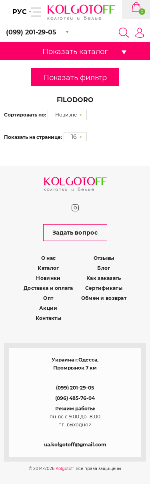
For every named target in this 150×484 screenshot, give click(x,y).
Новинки (48, 278)
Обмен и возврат (103, 298)
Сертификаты (103, 288)
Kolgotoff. (65, 468)
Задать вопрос (75, 232)
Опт (48, 298)
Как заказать (103, 278)
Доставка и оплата (48, 288)
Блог (103, 268)
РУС (19, 12)
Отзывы (104, 258)
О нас (48, 258)
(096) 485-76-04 (75, 398)
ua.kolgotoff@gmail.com (75, 445)
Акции (48, 308)
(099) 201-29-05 (75, 388)
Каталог (48, 268)
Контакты (48, 318)
